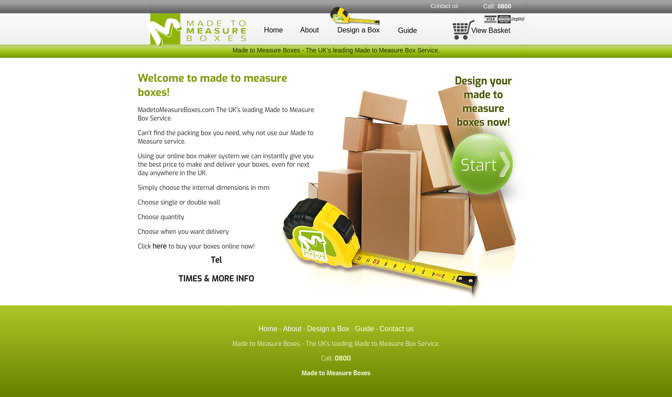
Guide (407, 30)
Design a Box (358, 30)
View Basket (490, 30)
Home (273, 30)
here (160, 246)
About (309, 30)
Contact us (444, 6)
